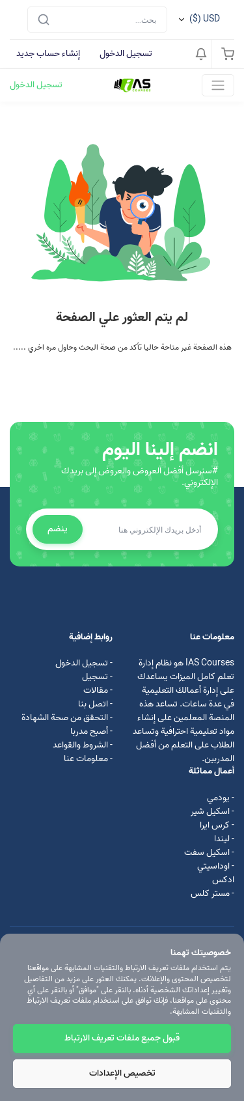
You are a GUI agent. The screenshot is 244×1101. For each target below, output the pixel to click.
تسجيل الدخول (126, 53)
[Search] (97, 20)
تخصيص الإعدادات (122, 1073)
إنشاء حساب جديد (48, 53)
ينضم (57, 529)
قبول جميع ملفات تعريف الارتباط (122, 1038)
